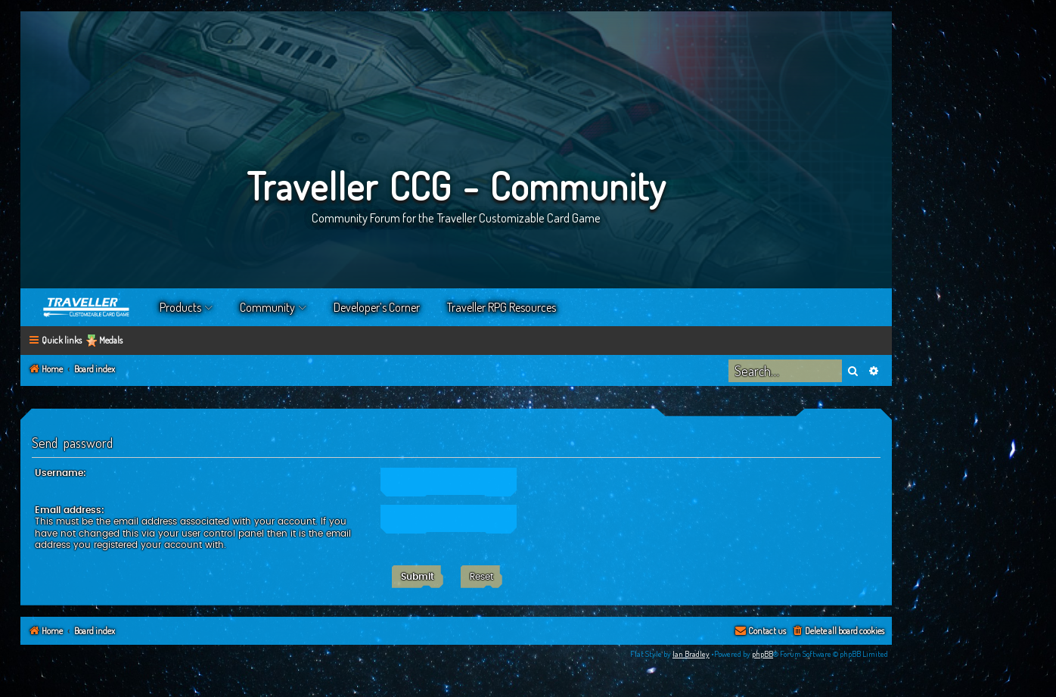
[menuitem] (837, 631)
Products (180, 307)
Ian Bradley (691, 654)
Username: (60, 473)
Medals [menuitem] (111, 340)
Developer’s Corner (377, 307)
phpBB (762, 654)
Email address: (69, 510)
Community (267, 307)
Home (87, 307)
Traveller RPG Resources (501, 307)
